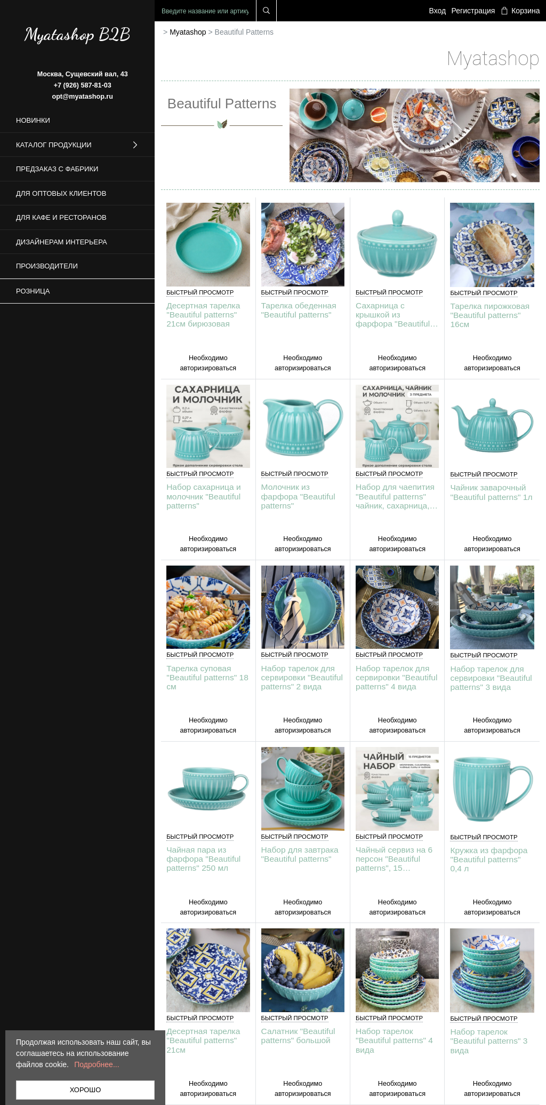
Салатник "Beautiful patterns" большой (298, 1036)
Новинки (33, 120)
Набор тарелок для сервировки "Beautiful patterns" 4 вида (396, 677)
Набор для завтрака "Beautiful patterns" (300, 854)
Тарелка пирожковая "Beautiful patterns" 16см (489, 315)
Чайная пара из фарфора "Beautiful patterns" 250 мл (203, 858)
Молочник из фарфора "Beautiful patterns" (298, 496)
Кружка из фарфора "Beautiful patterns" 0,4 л (488, 859)
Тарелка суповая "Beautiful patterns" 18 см (207, 677)
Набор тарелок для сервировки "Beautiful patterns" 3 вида (491, 677)
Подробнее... (96, 1064)
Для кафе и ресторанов (61, 217)
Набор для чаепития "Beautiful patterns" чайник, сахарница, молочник (395, 496)
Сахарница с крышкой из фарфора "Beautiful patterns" (393, 314)
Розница (33, 291)
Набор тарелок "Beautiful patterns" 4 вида (394, 1040)
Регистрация (473, 10)
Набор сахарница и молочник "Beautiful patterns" (203, 496)
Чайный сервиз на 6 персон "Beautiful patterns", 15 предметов (394, 858)
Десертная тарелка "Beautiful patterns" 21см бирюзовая (203, 314)
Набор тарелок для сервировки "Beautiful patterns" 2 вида (302, 677)
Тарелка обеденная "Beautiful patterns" (298, 310)
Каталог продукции (77, 145)
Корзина (520, 10)
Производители (47, 266)
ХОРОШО (85, 1090)
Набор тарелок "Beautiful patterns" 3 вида (488, 1040)
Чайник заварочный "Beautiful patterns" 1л (491, 492)
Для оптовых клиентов (61, 193)
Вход (437, 10)
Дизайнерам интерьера (61, 242)
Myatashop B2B (77, 34)
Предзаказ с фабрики (57, 169)
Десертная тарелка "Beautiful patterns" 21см (203, 1040)
